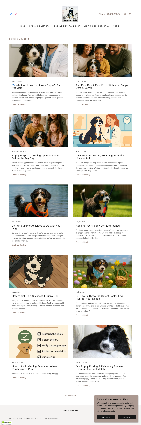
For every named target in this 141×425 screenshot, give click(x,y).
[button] (117, 26)
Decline (106, 417)
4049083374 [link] (113, 14)
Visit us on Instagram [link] (97, 26)
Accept (126, 417)
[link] (11, 14)
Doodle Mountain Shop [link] (67, 26)
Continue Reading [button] (19, 104)
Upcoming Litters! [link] (39, 26)
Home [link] (23, 26)
